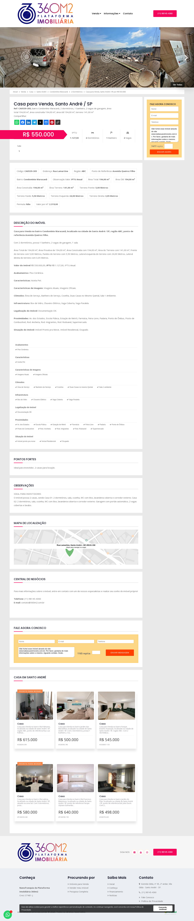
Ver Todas (177, 85)
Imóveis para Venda (78, 884)
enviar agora (164, 152)
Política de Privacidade (151, 901)
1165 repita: (84, 653)
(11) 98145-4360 (165, 13)
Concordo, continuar (163, 908)
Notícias (112, 895)
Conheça (112, 887)
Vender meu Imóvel (78, 887)
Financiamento (115, 891)
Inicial (110, 884)
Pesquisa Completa (78, 891)
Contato (128, 13)
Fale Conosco (146, 897)
